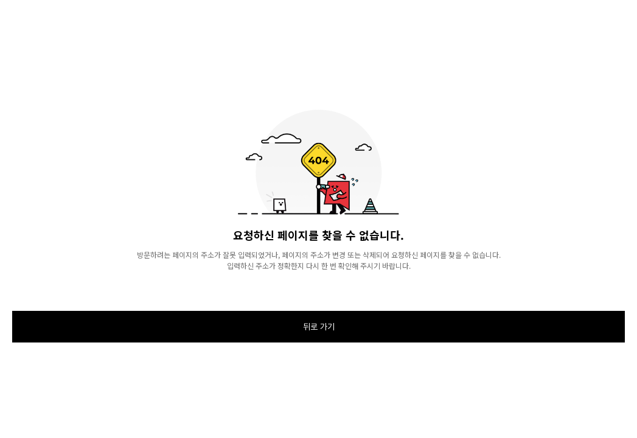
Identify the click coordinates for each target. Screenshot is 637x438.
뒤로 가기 (319, 326)
